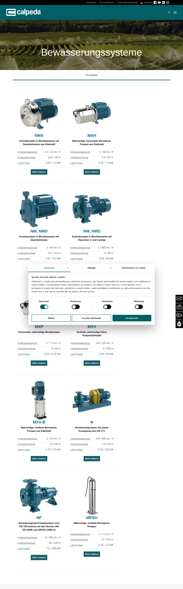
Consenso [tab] (49, 268)
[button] (175, 12)
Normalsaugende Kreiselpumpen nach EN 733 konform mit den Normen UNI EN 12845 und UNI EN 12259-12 (141, 335)
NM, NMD (142, 135)
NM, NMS (38, 231)
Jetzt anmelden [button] (37, 563)
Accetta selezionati (91, 318)
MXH (90, 135)
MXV (142, 231)
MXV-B (38, 327)
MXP (90, 231)
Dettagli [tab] (91, 268)
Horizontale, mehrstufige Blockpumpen (90, 236)
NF (141, 327)
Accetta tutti (132, 318)
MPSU (38, 425)
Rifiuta (51, 318)
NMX (38, 135)
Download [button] (141, 561)
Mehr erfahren (38, 172)
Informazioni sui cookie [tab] (134, 268)
